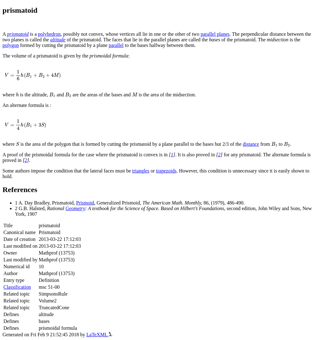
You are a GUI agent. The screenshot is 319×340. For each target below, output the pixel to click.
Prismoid (85, 202)
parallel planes (215, 34)
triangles (140, 170)
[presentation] (33, 75)
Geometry (75, 208)
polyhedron (49, 34)
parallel (116, 45)
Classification (17, 287)
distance (251, 144)
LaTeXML (99, 334)
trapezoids (166, 170)
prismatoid (18, 34)
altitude (57, 39)
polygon (10, 45)
